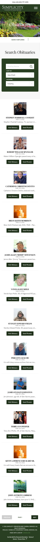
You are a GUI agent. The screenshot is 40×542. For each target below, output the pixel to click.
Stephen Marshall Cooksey (20, 118)
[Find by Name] (17, 66)
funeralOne (26, 533)
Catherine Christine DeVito (20, 186)
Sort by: (9, 71)
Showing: (9, 79)
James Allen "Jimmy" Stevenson (20, 255)
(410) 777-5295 (23, 2)
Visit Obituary (13, 126)
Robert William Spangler (20, 152)
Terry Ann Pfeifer (20, 426)
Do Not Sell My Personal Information (17, 537)
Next (34, 517)
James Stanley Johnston (20, 392)
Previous (7, 517)
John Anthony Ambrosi (20, 495)
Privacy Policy (21, 539)
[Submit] (31, 66)
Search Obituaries (17, 40)
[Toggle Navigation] (28, 39)
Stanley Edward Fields (20, 324)
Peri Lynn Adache (20, 358)
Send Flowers (28, 126)
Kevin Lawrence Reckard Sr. (20, 461)
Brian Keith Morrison (20, 221)
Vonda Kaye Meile (20, 289)
